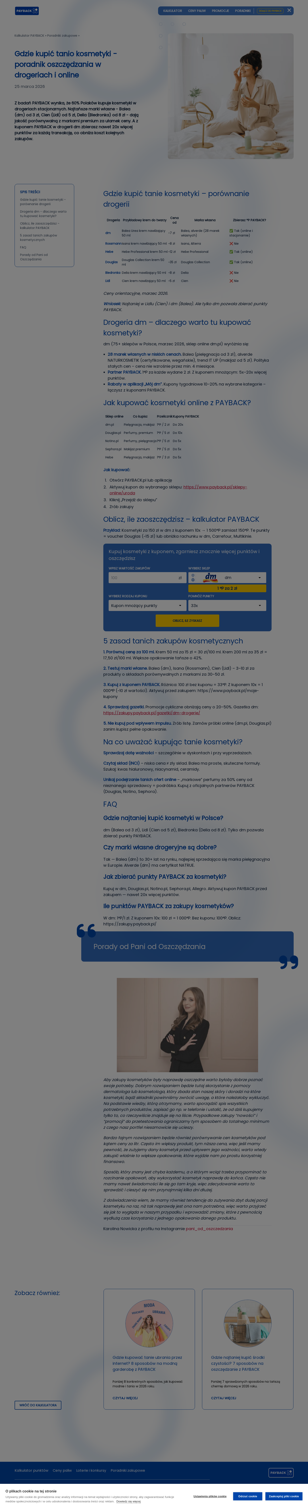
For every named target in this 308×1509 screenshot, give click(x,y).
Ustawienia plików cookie (210, 1496)
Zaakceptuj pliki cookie (284, 1496)
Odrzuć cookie (247, 1496)
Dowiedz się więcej (128, 1501)
